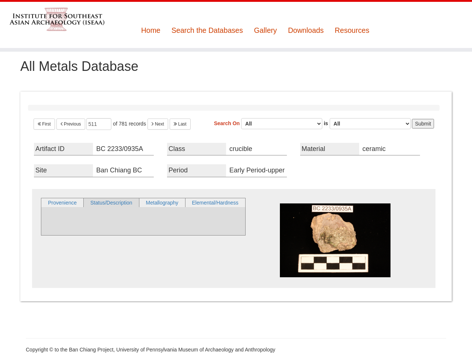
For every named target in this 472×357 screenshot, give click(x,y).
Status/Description (111, 203)
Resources (352, 30)
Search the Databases (207, 30)
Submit (423, 124)
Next (158, 124)
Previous (70, 124)
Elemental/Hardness (215, 203)
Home (150, 30)
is (367, 123)
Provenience (62, 203)
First (44, 124)
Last (180, 124)
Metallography (162, 203)
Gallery (265, 30)
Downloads (306, 30)
